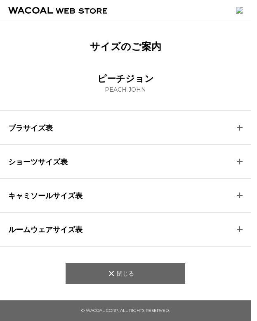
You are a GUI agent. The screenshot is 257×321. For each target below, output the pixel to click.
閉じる (125, 273)
